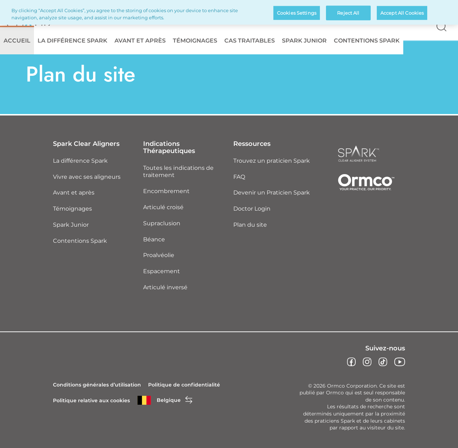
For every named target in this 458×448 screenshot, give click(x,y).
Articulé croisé (163, 207)
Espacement (161, 271)
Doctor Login (252, 208)
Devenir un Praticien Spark (271, 192)
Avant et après (140, 40)
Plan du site (250, 224)
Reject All (348, 12)
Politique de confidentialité (184, 384)
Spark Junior (304, 40)
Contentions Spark (367, 40)
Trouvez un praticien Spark (271, 160)
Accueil (17, 40)
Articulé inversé (165, 287)
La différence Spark (72, 40)
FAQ (239, 176)
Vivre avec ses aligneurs (87, 176)
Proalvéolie (158, 255)
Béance (154, 239)
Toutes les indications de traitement (178, 171)
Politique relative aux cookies (91, 400)
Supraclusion (161, 223)
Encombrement (166, 191)
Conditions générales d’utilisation (97, 384)
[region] (229, 12)
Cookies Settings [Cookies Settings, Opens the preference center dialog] (296, 12)
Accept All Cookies (402, 12)
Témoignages (195, 40)
